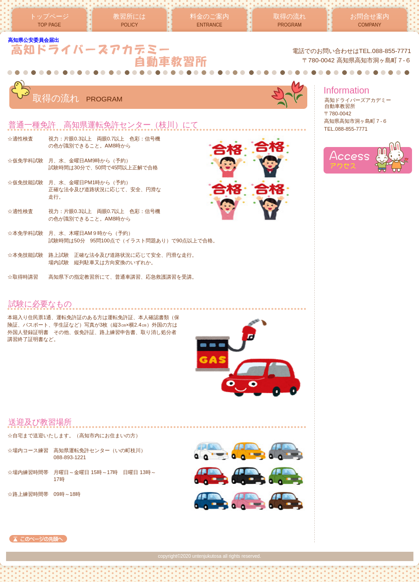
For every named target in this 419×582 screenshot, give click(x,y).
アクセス (368, 157)
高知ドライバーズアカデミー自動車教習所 (120, 55)
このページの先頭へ (38, 538)
